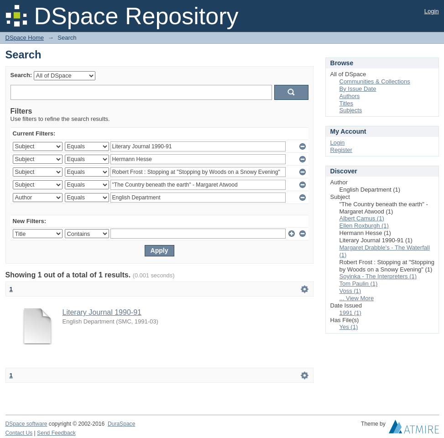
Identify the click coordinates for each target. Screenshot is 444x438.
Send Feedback (56, 433)
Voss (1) (350, 290)
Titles (347, 103)
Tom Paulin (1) (359, 283)
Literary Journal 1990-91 (102, 312)
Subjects (351, 110)
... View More (357, 298)
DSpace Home (24, 37)
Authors (350, 96)
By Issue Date (358, 88)
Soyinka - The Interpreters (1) (378, 276)
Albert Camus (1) (362, 218)
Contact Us (19, 433)
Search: (21, 75)
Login (431, 11)
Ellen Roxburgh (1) (364, 225)
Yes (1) (349, 326)
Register (341, 149)
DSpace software (26, 424)
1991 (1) (350, 312)
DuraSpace (121, 424)
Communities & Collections (375, 81)
